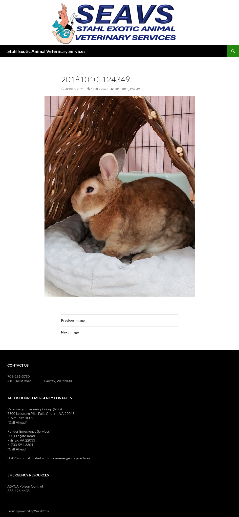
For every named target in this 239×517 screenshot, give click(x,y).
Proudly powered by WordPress (28, 511)
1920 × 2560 (99, 89)
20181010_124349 (127, 89)
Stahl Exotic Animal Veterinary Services (46, 51)
